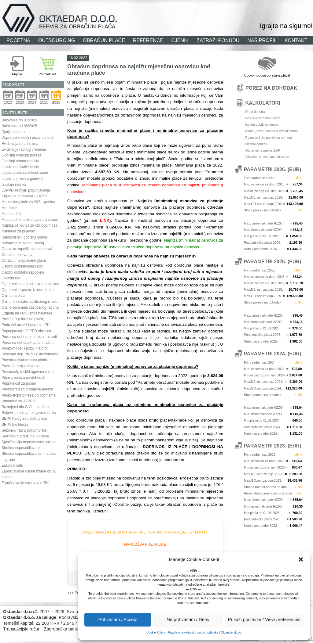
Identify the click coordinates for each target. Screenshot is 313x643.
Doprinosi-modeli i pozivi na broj (27, 137)
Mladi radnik (11, 214)
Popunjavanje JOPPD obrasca (26, 331)
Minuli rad (9, 208)
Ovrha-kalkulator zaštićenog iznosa (30, 302)
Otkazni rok (11, 278)
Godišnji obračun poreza (21, 155)
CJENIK (180, 40)
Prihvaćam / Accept (117, 619)
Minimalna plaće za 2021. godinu (28, 202)
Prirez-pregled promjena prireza (27, 389)
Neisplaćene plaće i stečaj (23, 243)
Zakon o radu (12, 465)
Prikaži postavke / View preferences (264, 619)
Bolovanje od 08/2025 (19, 126)
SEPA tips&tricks (15, 424)
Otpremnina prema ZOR (262, 150)
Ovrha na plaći (13, 295)
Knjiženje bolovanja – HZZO (24, 196)
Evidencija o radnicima (20, 144)
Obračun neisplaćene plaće (24, 260)
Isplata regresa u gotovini (22, 179)
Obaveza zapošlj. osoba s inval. (27, 249)
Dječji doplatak (13, 132)
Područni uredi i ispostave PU (26, 325)
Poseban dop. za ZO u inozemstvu (30, 354)
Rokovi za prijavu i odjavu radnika (29, 413)
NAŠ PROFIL (262, 40)
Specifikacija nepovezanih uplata (28, 442)
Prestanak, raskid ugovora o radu (29, 372)
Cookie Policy (155, 632)
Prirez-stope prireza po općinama (29, 395)
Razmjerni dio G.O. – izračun (25, 407)
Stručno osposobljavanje (22, 448)
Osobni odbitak (256, 144)
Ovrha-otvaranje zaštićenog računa (30, 307)
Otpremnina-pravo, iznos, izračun (29, 290)
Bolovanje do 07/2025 (19, 120)
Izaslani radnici (14, 184)
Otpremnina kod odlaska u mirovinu (30, 284)
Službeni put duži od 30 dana (25, 436)
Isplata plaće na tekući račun (25, 173)
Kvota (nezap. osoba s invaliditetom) (271, 131)
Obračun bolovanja (17, 255)
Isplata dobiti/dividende (20, 167)
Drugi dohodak (255, 111)
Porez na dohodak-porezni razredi (29, 337)
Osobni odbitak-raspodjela (23, 272)
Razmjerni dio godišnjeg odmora (268, 137)
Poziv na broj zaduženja (21, 366)
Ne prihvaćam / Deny (188, 619)
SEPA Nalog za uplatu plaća (24, 418)
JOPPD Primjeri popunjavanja (26, 190)
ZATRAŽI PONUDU (218, 40)
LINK (104, 220)
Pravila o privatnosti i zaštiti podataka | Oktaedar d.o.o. (205, 632)
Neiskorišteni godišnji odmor (24, 237)
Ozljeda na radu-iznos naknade (27, 313)
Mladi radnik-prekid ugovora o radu (30, 219)
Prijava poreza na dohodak (23, 377)
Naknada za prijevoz (18, 231)
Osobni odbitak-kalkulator (22, 266)
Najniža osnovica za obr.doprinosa (29, 225)
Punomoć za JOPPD (18, 401)
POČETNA (18, 40)
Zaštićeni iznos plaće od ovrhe (267, 157)
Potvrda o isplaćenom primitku (26, 360)
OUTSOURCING (56, 40)
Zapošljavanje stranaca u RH (25, 483)
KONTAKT (296, 40)
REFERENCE (148, 40)
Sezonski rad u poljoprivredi (24, 430)
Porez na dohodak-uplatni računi (28, 342)
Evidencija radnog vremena (24, 149)
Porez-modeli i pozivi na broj (25, 348)
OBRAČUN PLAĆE (104, 40)
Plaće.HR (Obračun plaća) (23, 319)
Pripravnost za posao (19, 383)
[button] (301, 559)
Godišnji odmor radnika (20, 161)
